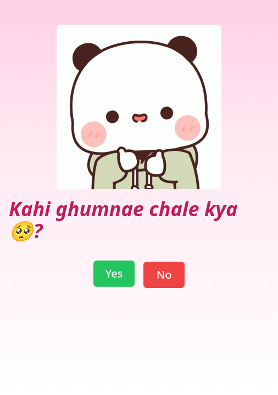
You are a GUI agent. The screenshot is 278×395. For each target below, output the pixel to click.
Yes (114, 274)
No (164, 274)
